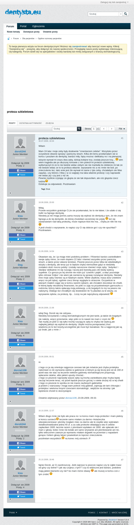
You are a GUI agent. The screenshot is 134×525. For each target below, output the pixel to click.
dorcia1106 (20, 370)
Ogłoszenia (38, 26)
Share (21, 170)
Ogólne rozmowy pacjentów (49, 38)
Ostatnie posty (50, 32)
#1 (122, 138)
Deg (20, 264)
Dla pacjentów (28, 38)
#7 (122, 460)
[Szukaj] (105, 14)
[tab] (12, 123)
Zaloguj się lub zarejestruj (114, 2)
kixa (20, 216)
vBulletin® (112, 520)
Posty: (19, 165)
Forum (10, 26)
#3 (122, 251)
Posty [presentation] (12, 123)
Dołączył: (16, 163)
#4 (122, 308)
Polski (13, 512)
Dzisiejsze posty (31, 32)
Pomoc (91, 513)
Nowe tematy (13, 32)
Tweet (21, 174)
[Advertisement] (67, 83)
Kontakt (103, 513)
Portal (23, 26)
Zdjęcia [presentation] (50, 123)
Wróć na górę (119, 513)
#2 (122, 202)
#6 (122, 411)
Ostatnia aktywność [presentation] (30, 123)
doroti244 (20, 151)
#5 (122, 357)
